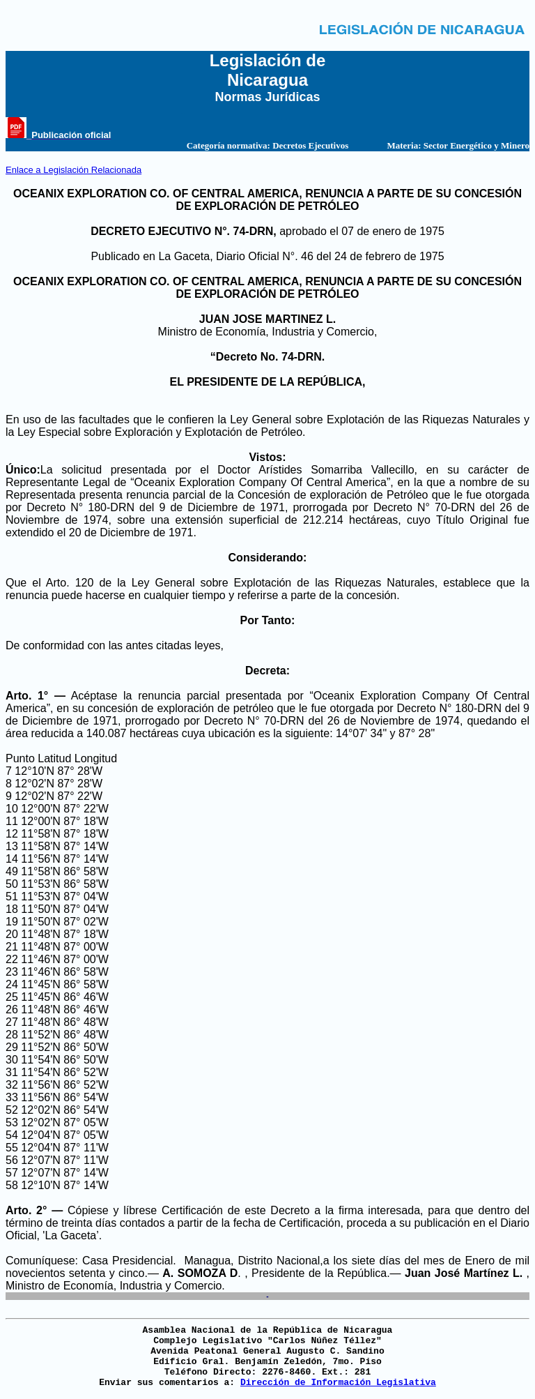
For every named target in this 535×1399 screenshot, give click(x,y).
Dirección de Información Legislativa (338, 1382)
